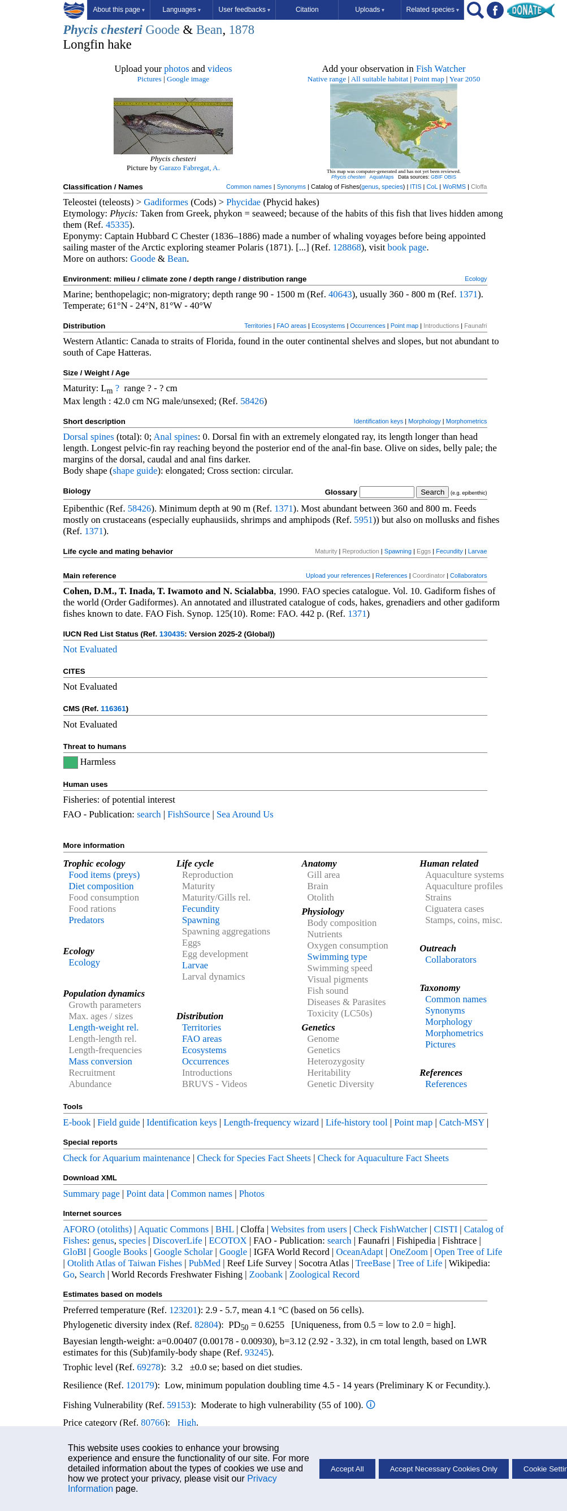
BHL (224, 1229)
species (392, 186)
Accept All (347, 1469)
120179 (140, 1385)
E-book (77, 1122)
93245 (257, 1352)
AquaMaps (381, 177)
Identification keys (378, 421)
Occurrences (367, 325)
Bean (209, 30)
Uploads (369, 10)
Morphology (424, 421)
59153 (179, 1405)
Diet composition (101, 886)
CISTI (446, 1229)
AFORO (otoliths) (97, 1229)
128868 (347, 247)
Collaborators (468, 575)
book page (407, 247)
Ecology (476, 278)
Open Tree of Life (469, 1251)
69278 (149, 1367)
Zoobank (266, 1274)
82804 (206, 1324)
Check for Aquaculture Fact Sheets (383, 1158)
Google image (188, 79)
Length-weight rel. (104, 1027)
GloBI (75, 1251)
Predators (87, 920)
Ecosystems (328, 325)
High (187, 1422)
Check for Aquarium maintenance (127, 1158)
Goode (163, 30)
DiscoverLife (177, 1240)
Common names (249, 186)
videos (219, 68)
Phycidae (243, 202)
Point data (146, 1193)
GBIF (437, 177)
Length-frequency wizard (271, 1122)
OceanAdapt (359, 1251)
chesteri (121, 30)
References (391, 575)
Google (233, 1251)
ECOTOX (227, 1240)
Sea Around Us (245, 814)
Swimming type (337, 956)
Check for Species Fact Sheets (254, 1158)
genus (369, 186)
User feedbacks (244, 10)
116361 (113, 708)
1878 (241, 30)
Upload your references (338, 575)
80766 (153, 1422)
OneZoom (408, 1251)
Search (92, 1274)
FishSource (188, 814)
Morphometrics (466, 421)
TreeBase (373, 1263)
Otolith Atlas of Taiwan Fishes (124, 1263)
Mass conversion (100, 1061)
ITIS (415, 186)
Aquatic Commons (173, 1229)
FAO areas (291, 325)
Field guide (118, 1122)
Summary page (91, 1193)
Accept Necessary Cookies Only (443, 1469)
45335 (117, 224)
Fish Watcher (441, 68)
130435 (171, 634)
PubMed (204, 1263)
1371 (468, 294)
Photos (252, 1193)
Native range (327, 79)
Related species (432, 10)
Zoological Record (324, 1274)
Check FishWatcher (390, 1229)
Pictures (149, 79)
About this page (119, 10)
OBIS (450, 177)
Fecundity (449, 551)
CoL (432, 186)
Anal (163, 436)
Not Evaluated (90, 649)
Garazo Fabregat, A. (189, 167)
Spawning (398, 551)
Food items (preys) (104, 874)
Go (69, 1274)
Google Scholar (183, 1251)
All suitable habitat (379, 79)
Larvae (477, 551)
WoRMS (454, 186)
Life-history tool (357, 1122)
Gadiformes (166, 202)
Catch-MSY (461, 1122)
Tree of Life (420, 1263)
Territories (257, 325)
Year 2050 (465, 79)
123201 (183, 1310)
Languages (182, 10)
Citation (307, 10)
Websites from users (309, 1229)
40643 (340, 294)
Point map (429, 79)
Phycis (80, 30)
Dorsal (75, 436)
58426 (252, 401)
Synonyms (291, 186)
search (149, 814)
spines (102, 436)
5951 (363, 519)
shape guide (134, 470)
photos (176, 68)
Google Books (120, 1251)
